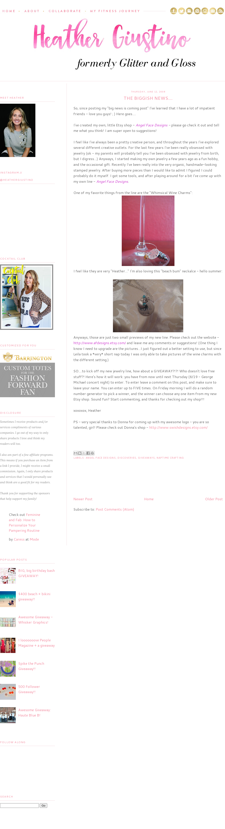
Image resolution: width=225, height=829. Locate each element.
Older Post (214, 498)
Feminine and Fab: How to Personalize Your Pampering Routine (24, 522)
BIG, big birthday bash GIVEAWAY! (36, 573)
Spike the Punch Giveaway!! (31, 666)
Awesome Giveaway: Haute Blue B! (34, 712)
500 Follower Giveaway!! (29, 689)
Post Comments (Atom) (115, 509)
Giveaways (146, 458)
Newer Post (83, 498)
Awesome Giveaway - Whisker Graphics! (35, 619)
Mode (34, 539)
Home (149, 498)
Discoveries (127, 458)
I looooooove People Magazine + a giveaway (36, 642)
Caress (19, 539)
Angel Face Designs (101, 458)
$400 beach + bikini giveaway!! (34, 596)
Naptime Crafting (170, 458)
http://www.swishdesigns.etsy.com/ (178, 427)
